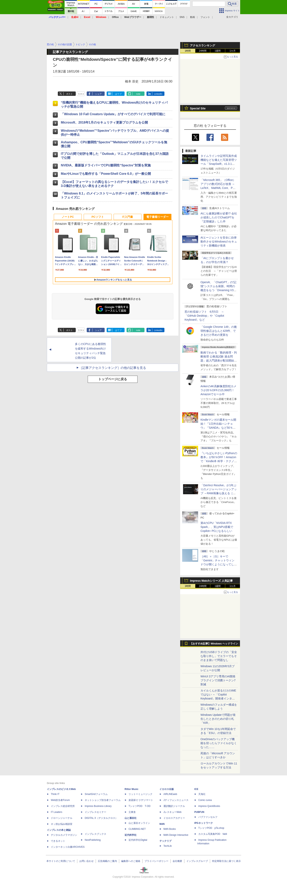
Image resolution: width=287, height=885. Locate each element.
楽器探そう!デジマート (141, 800)
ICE (196, 789)
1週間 (218, 50)
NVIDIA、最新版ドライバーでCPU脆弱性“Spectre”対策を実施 (106, 165)
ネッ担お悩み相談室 (61, 824)
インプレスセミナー (95, 812)
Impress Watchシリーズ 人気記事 (211, 580)
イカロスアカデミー (174, 818)
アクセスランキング (202, 45)
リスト (81, 94)
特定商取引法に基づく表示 (226, 861)
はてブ (118, 94)
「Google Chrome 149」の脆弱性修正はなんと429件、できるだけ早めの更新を (219, 330)
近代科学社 (131, 835)
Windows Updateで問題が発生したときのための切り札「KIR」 (218, 718)
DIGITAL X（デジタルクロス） (101, 818)
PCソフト (97, 216)
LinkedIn (158, 94)
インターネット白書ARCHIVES (68, 847)
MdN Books (169, 829)
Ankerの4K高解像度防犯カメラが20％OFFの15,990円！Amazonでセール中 (218, 390)
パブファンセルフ (207, 817)
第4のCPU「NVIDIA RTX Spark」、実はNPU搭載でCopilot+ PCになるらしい (217, 526)
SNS (182, 17)
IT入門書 (127, 216)
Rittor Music (131, 789)
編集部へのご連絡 (130, 861)
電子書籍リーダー (157, 216)
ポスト (69, 94)
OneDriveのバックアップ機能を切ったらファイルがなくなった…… (219, 743)
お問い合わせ (86, 861)
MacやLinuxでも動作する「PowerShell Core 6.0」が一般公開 (106, 173)
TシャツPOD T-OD (139, 806)
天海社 (201, 794)
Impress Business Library (98, 806)
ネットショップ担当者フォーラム (103, 800)
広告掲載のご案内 (107, 861)
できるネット (58, 841)
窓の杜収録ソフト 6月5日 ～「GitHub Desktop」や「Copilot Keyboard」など (204, 315)
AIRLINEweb (170, 794)
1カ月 (233, 50)
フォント (205, 17)
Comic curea (205, 800)
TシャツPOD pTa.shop (211, 828)
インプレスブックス (95, 834)
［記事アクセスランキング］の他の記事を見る (112, 367)
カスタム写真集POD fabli (212, 834)
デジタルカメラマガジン (64, 835)
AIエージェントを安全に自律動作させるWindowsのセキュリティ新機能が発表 (219, 241)
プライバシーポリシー (156, 861)
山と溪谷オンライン (139, 823)
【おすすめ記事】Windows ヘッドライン (214, 643)
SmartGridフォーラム (96, 794)
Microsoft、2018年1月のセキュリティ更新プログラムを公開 (104, 122)
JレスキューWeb (172, 812)
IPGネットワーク (203, 823)
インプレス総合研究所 (63, 806)
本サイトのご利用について (60, 861)
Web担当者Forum (60, 800)
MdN (162, 824)
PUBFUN (199, 812)
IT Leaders (56, 812)
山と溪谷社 (131, 818)
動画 (192, 17)
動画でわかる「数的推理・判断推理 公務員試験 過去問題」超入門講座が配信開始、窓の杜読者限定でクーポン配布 (219, 360)
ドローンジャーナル (61, 818)
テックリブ (165, 841)
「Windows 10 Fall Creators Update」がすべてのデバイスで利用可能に (113, 114)
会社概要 (177, 861)
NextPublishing (93, 840)
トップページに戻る (112, 379)
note (138, 94)
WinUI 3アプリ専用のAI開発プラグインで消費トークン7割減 (218, 680)
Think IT (55, 794)
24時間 (202, 50)
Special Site (198, 108)
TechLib (167, 846)
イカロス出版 (166, 789)
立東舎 (132, 812)
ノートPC (68, 216)
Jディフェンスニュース (176, 800)
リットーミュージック (140, 794)
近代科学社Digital (138, 840)
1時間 (188, 50)
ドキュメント (167, 17)
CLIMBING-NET (137, 829)
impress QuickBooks (209, 806)
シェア (98, 94)
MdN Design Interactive (175, 835)
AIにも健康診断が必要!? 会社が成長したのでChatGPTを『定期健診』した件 (219, 217)
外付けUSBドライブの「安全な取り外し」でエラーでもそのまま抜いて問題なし (219, 656)
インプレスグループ (197, 861)
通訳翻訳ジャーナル (174, 806)
